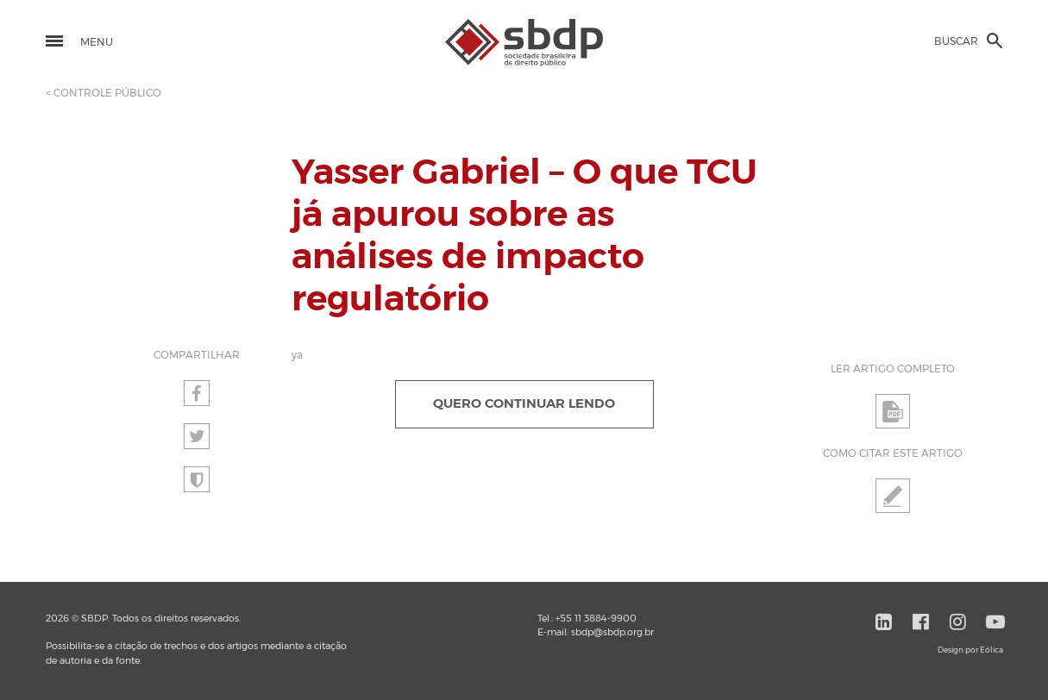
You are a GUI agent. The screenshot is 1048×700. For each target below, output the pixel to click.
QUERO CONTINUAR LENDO (524, 403)
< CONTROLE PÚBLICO (103, 93)
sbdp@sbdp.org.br (612, 632)
